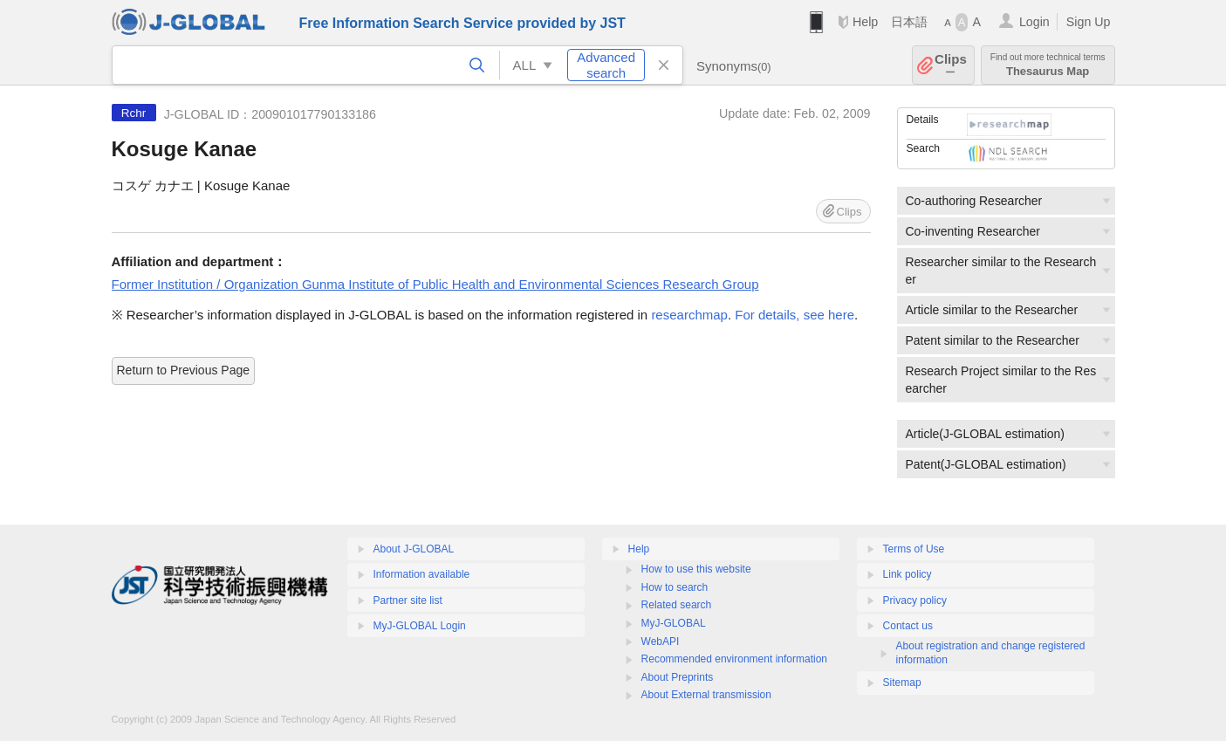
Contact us (908, 626)
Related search (676, 605)
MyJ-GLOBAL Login (419, 626)
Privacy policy (915, 600)
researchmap (689, 314)
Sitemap (902, 682)
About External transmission (706, 695)
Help (865, 22)
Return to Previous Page (183, 370)
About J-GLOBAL (414, 549)
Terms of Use (914, 549)
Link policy (907, 574)
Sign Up (1088, 22)
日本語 (909, 22)
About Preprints (677, 677)
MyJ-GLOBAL (673, 623)
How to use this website (696, 569)
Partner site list (407, 600)
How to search (675, 587)
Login (1034, 22)
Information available (421, 574)
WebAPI (660, 641)
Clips (951, 65)
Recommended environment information (734, 659)
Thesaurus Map (1048, 65)
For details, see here (794, 314)
